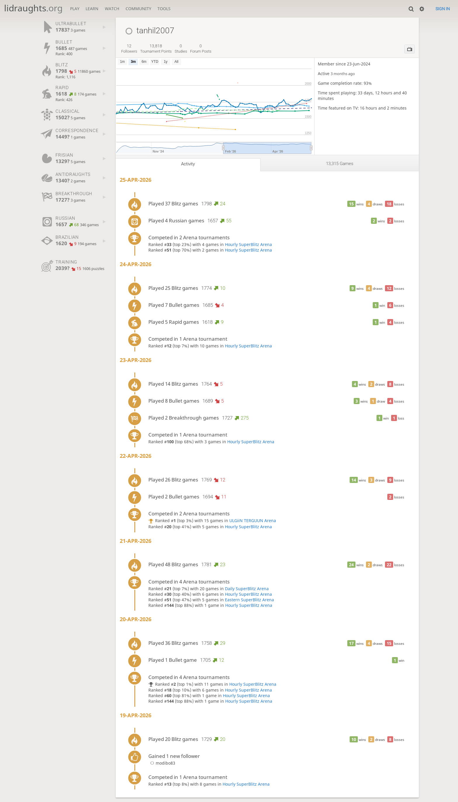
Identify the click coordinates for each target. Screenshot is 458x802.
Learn (92, 8)
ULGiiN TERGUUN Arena (252, 520)
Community (138, 8)
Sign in (443, 8)
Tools (164, 8)
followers (129, 48)
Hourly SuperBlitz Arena (248, 244)
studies (181, 48)
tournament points (156, 48)
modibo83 (161, 763)
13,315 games (339, 163)
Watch (112, 8)
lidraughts (33, 8)
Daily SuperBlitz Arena (247, 588)
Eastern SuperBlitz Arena (249, 599)
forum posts (200, 48)
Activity (188, 164)
